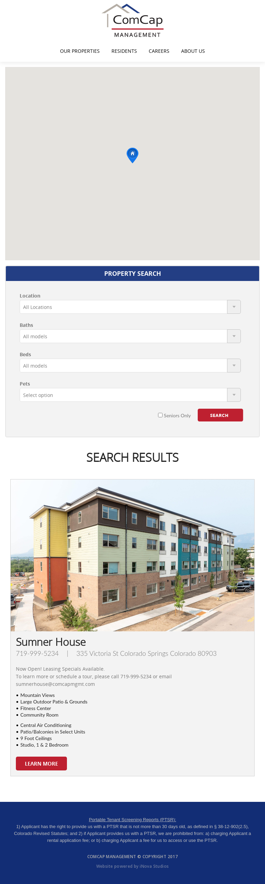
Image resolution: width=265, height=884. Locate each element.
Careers (159, 51)
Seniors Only (174, 415)
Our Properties (80, 51)
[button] (132, 155)
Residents (124, 51)
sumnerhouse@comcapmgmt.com (55, 684)
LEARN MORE (41, 763)
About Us (193, 51)
